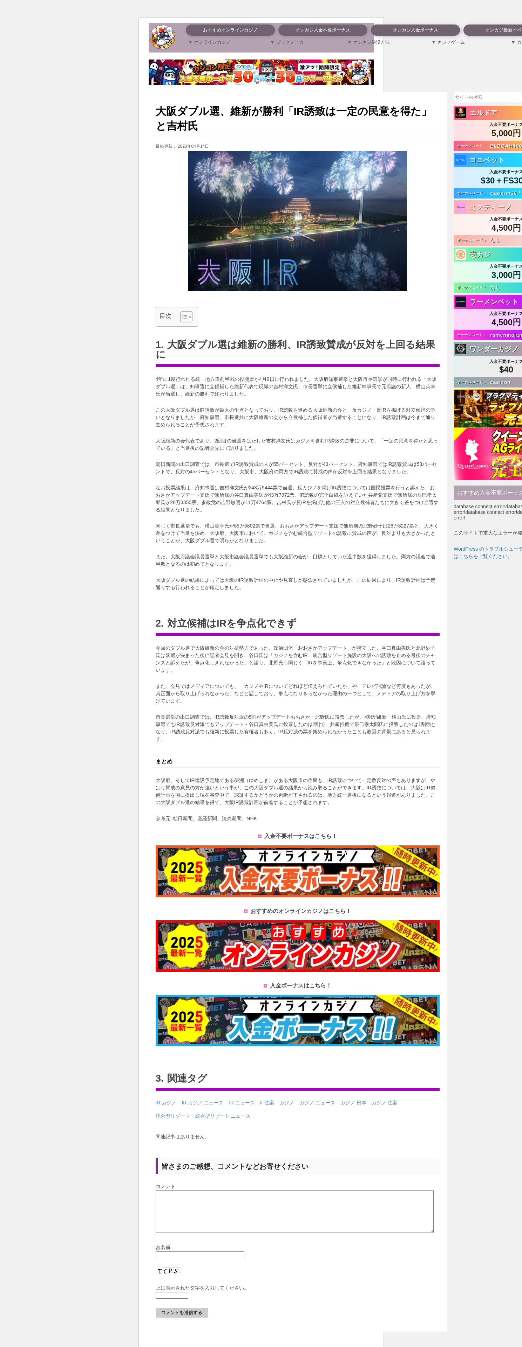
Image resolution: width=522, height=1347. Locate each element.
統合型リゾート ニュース (223, 1116)
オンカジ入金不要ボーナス (323, 30)
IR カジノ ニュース (203, 1102)
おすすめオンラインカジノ (230, 30)
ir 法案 (267, 1102)
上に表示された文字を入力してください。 (202, 1296)
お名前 (163, 1255)
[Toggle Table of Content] (183, 317)
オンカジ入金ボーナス (415, 30)
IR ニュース (242, 1102)
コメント (165, 1186)
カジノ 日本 (353, 1102)
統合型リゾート (173, 1116)
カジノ (286, 1102)
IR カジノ (166, 1102)
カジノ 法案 (385, 1102)
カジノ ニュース (317, 1102)
